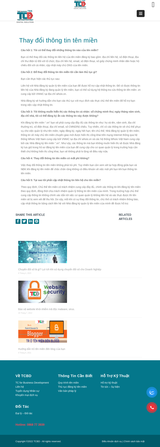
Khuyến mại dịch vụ (27, 395)
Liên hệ (20, 386)
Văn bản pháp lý (67, 390)
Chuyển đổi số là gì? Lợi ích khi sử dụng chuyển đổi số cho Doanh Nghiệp (59, 269)
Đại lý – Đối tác (24, 413)
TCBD (37, 441)
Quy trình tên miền (68, 382)
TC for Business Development (32, 382)
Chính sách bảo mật (134, 441)
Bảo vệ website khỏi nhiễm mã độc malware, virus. (46, 309)
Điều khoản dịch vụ (112, 441)
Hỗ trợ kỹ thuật (109, 382)
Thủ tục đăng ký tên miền (72, 386)
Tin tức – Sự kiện (110, 386)
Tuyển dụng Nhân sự (27, 390)
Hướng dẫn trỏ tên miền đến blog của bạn (41, 349)
